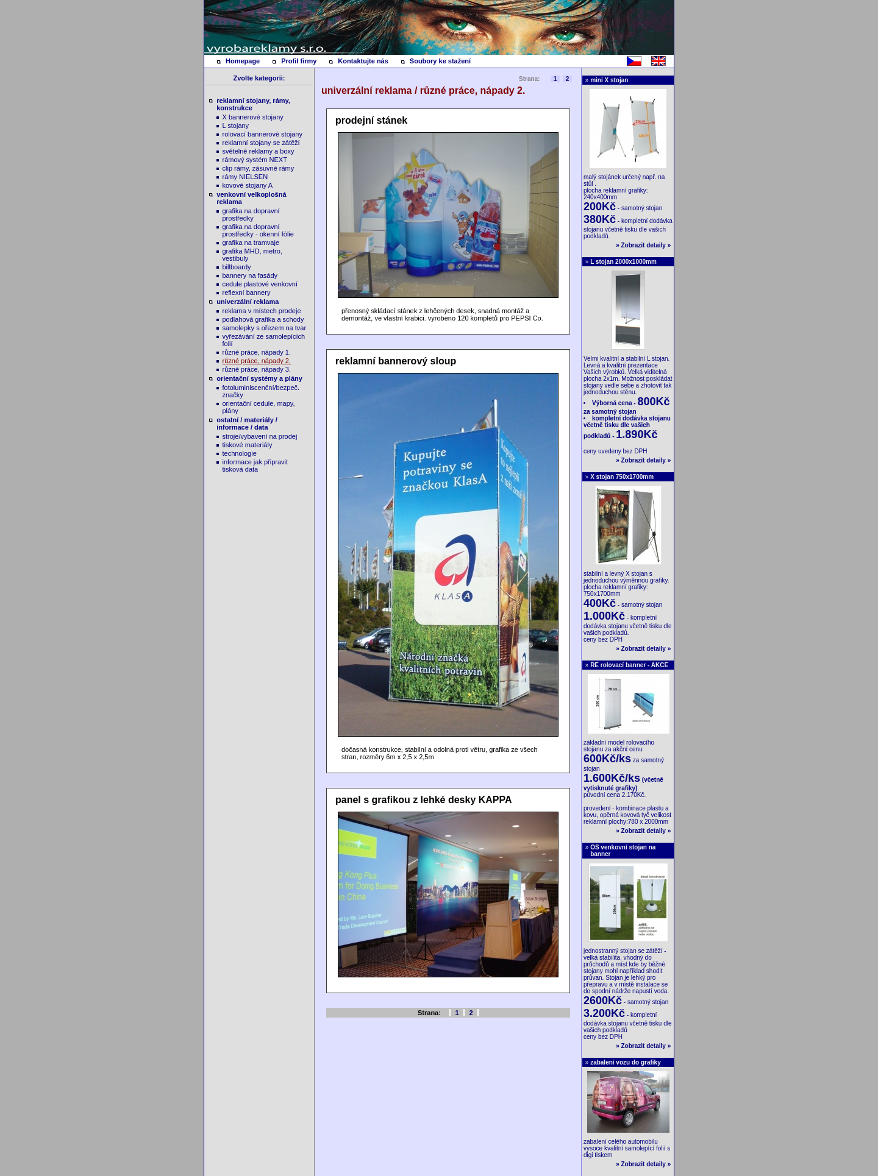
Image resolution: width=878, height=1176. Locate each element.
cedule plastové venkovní (260, 284)
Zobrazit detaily (643, 245)
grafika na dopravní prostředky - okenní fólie (258, 230)
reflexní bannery (247, 292)
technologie (240, 453)
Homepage (243, 61)
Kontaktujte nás (363, 61)
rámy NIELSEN (245, 176)
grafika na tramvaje (251, 242)
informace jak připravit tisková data (255, 465)
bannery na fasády (250, 275)
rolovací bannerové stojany (262, 134)
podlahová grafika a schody (263, 319)
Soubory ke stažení (440, 61)
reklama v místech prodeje (262, 310)
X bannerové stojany (253, 117)
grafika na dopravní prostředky (251, 214)
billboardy (237, 267)
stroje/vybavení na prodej (260, 436)
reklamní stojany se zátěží (261, 142)
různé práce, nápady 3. (257, 369)
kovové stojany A (248, 185)
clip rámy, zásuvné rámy (258, 168)
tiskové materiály (248, 444)
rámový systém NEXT (255, 159)
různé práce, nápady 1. (257, 352)
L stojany (236, 125)
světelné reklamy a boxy (258, 151)
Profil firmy (298, 61)
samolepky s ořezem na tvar (265, 327)
